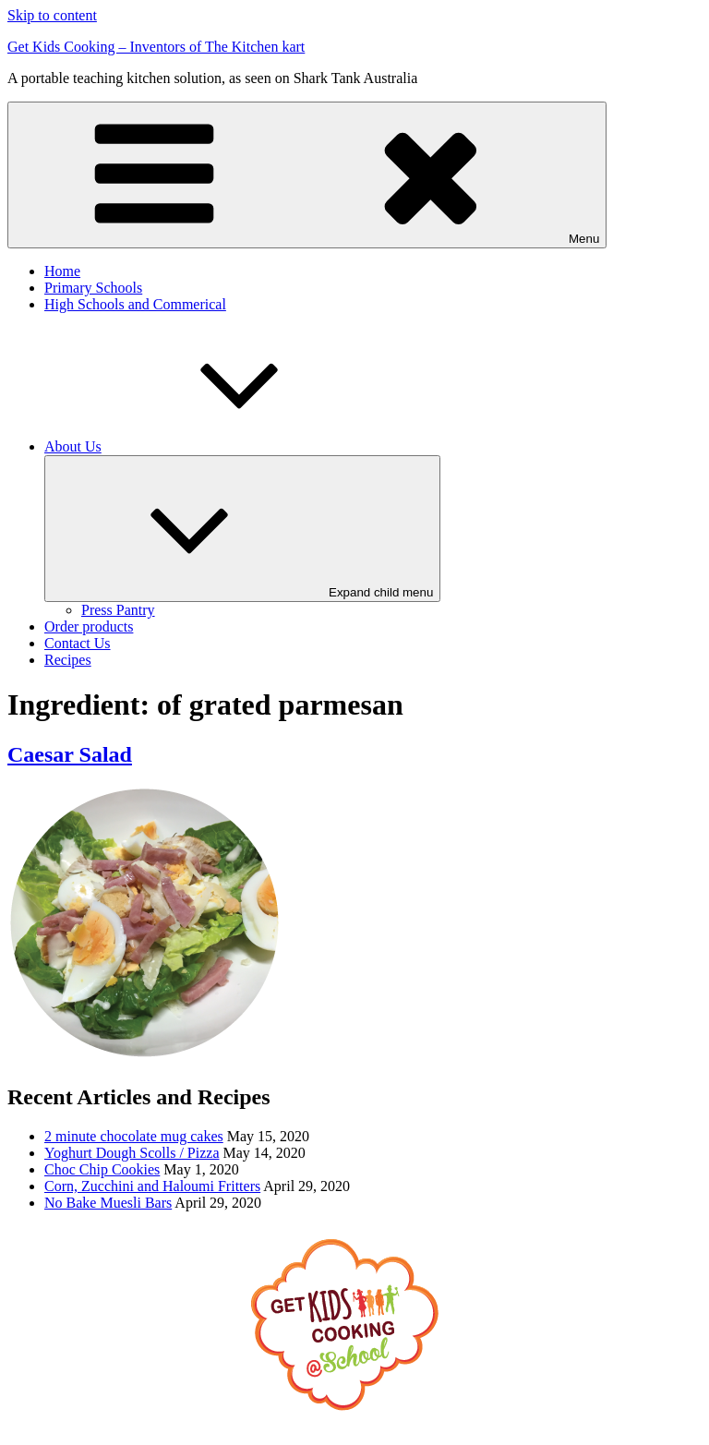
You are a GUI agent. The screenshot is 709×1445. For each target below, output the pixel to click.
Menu (307, 175)
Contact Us (77, 643)
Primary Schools (93, 287)
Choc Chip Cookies (102, 1169)
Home (62, 271)
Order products (88, 626)
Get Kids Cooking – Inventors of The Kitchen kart (156, 46)
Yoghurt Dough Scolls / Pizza (132, 1153)
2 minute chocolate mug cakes (133, 1136)
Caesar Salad (69, 754)
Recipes (67, 660)
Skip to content (52, 15)
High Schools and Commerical (135, 304)
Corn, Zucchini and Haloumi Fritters (152, 1186)
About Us (211, 446)
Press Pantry (118, 610)
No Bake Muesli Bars (108, 1202)
